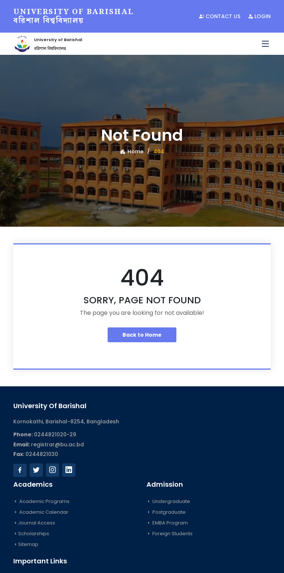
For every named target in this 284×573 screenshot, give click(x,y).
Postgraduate (166, 512)
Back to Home (142, 335)
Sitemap (25, 544)
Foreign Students (169, 533)
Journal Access (34, 522)
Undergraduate (168, 501)
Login (259, 16)
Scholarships (31, 533)
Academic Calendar (40, 512)
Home (131, 151)
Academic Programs (41, 501)
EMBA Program (167, 522)
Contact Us (219, 16)
